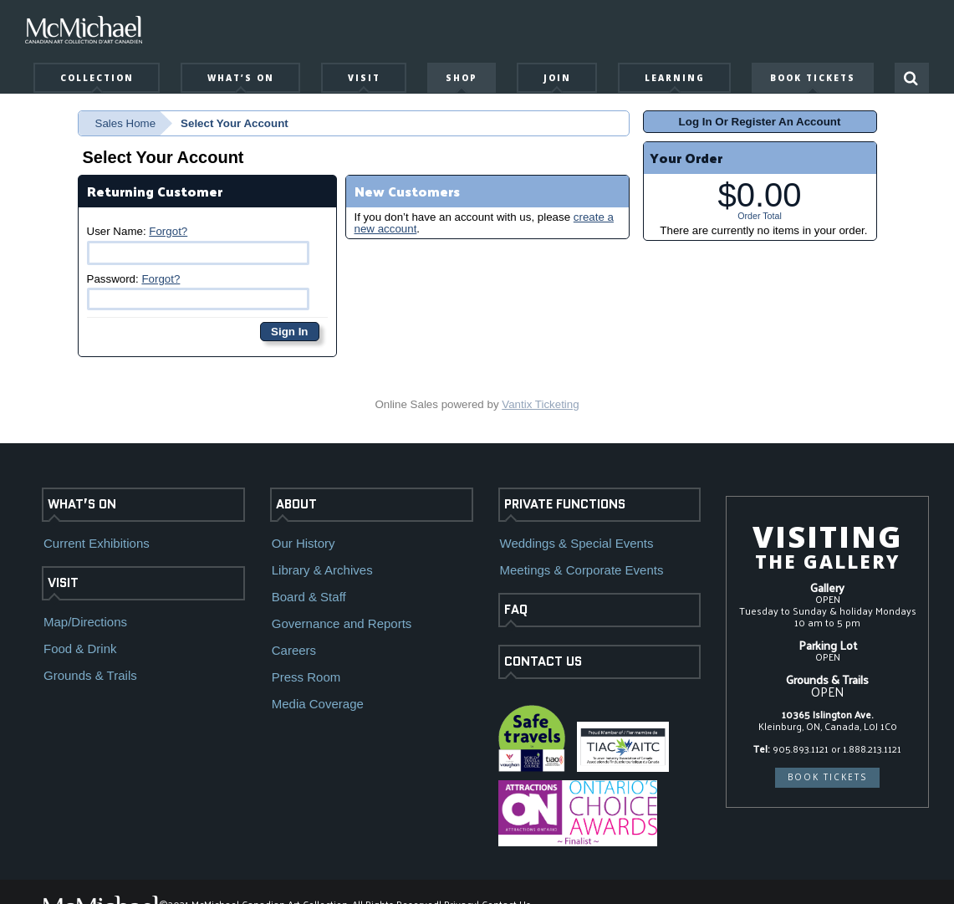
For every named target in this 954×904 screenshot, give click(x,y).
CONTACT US (543, 661)
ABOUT (296, 504)
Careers (294, 650)
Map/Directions (85, 622)
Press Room (306, 677)
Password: (198, 291)
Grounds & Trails (90, 675)
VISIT (63, 583)
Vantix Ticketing (540, 404)
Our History (303, 543)
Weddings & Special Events (577, 543)
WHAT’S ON (82, 504)
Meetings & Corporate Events (582, 570)
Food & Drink (80, 648)
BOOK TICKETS (827, 777)
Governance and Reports (342, 623)
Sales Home (125, 123)
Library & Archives (322, 570)
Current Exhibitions (96, 543)
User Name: (198, 244)
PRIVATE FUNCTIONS (564, 504)
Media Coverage (318, 704)
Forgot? (168, 231)
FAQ (516, 609)
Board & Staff (309, 597)
